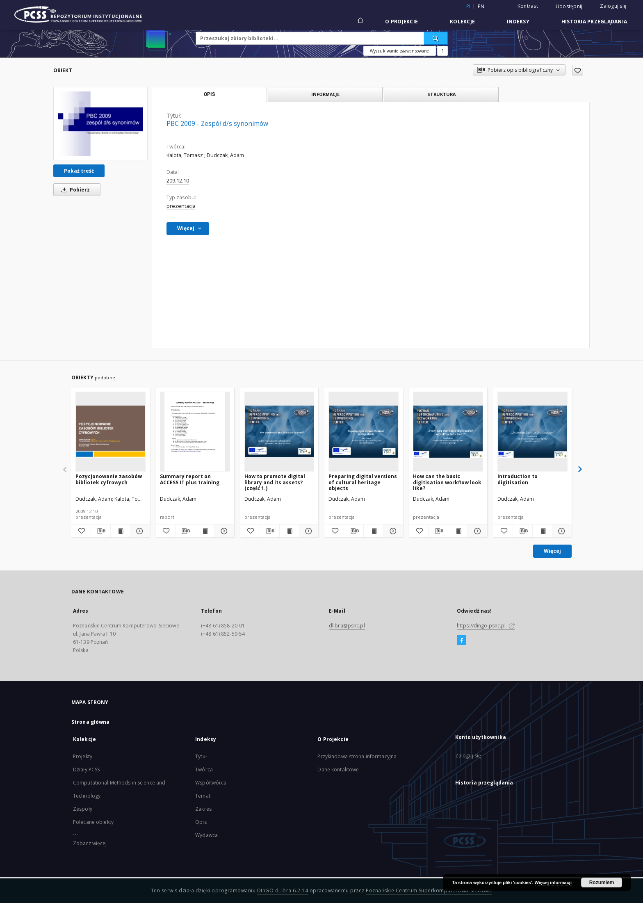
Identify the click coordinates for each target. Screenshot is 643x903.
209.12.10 (177, 180)
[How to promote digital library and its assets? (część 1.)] (279, 431)
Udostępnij (569, 6)
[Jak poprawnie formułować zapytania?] (442, 51)
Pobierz (74, 189)
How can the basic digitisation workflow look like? (447, 482)
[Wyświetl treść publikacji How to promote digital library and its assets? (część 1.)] (289, 531)
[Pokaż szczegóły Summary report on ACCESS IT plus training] (223, 531)
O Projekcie (401, 21)
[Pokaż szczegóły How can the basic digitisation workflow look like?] (476, 531)
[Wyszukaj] (436, 38)
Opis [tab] (209, 94)
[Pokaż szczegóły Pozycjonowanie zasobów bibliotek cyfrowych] (138, 531)
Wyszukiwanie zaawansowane (399, 51)
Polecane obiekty (93, 822)
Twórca (204, 769)
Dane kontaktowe (338, 769)
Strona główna (90, 721)
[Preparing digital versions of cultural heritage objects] (363, 431)
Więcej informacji (553, 882)
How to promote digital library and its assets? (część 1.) (274, 482)
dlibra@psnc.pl (347, 625)
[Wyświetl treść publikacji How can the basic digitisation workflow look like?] (457, 531)
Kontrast (528, 5)
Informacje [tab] (325, 94)
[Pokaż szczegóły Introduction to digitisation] (560, 531)
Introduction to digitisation (517, 479)
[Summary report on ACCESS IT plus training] (195, 431)
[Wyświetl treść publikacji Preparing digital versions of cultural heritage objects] (373, 531)
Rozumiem (601, 882)
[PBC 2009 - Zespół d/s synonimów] (100, 123)
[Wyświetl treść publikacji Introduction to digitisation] (542, 531)
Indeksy (518, 21)
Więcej (552, 550)
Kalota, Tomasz (184, 155)
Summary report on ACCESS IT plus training (189, 479)
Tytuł (201, 756)
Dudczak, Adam (225, 155)
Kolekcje (462, 21)
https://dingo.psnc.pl (486, 625)
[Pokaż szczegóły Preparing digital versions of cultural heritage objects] (391, 531)
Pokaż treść (79, 170)
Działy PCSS (86, 769)
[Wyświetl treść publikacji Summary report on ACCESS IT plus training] (204, 531)
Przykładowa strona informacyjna (357, 756)
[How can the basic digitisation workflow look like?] (448, 431)
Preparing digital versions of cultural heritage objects (362, 482)
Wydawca (206, 835)
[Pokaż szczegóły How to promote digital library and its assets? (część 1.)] (307, 531)
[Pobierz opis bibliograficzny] (100, 531)
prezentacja (181, 206)
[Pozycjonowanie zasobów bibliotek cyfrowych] (110, 431)
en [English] (481, 6)
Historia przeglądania (594, 21)
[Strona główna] (360, 21)
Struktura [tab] (441, 94)
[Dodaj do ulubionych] (577, 70)
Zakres (203, 808)
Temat (202, 795)
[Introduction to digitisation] (532, 431)
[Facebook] (461, 640)
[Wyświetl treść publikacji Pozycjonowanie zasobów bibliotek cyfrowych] (120, 531)
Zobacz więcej (90, 843)
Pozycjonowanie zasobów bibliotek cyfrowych (108, 479)
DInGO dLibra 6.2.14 (282, 890)
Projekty (82, 756)
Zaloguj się (613, 5)
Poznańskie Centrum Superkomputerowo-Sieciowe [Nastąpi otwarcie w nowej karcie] (429, 890)
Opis (200, 822)
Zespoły (82, 808)
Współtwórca (210, 782)
